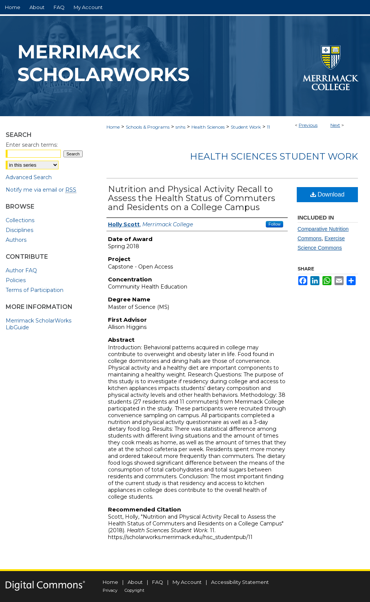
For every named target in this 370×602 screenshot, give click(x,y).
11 (268, 127)
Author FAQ (21, 270)
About (135, 582)
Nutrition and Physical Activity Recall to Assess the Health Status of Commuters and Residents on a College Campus (191, 198)
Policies (16, 280)
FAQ (157, 582)
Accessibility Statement (240, 582)
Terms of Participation (34, 290)
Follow (274, 224)
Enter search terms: (32, 144)
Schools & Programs (148, 127)
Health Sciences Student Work (274, 156)
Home (113, 127)
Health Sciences (208, 127)
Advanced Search (29, 177)
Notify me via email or (41, 189)
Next (335, 125)
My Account (187, 582)
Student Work (246, 127)
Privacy (110, 590)
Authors (16, 239)
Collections (20, 220)
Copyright (134, 590)
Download (327, 194)
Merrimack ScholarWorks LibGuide (38, 324)
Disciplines (19, 230)
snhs (180, 127)
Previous (308, 125)
